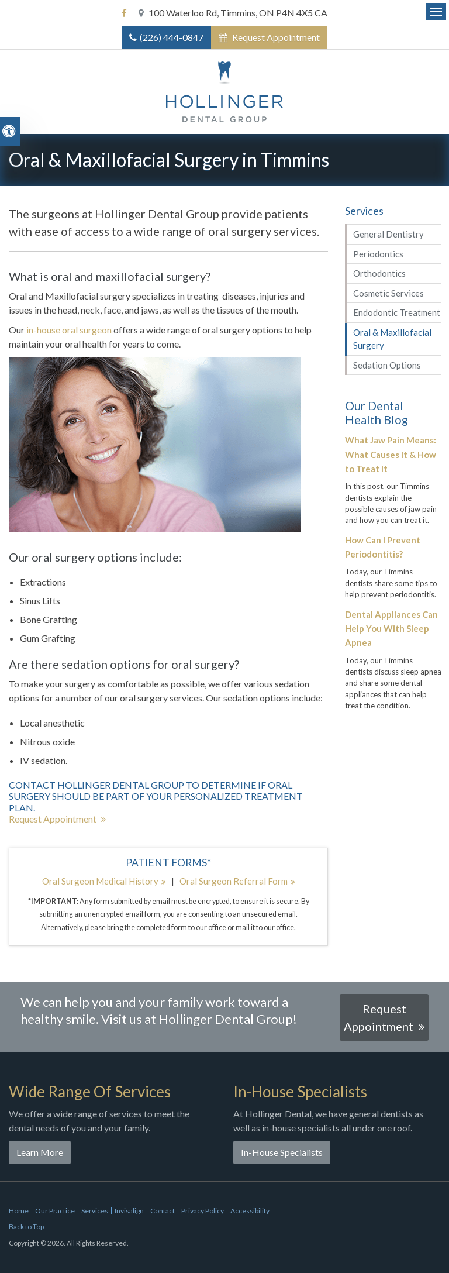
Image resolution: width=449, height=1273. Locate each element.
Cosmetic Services (388, 293)
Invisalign (129, 1210)
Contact (162, 1210)
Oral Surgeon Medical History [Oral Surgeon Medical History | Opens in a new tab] (100, 881)
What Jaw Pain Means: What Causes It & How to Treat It (390, 454)
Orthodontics (379, 273)
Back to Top (26, 1226)
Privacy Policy (202, 1210)
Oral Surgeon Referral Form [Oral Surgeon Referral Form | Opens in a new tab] (233, 881)
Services (94, 1210)
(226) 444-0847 (171, 37)
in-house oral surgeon (69, 329)
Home (19, 1210)
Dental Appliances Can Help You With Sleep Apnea (391, 628)
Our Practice (55, 1210)
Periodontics (378, 254)
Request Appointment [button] (275, 37)
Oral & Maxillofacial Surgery (392, 339)
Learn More (39, 1152)
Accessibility (250, 1210)
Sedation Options (387, 365)
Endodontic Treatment (396, 312)
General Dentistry (388, 234)
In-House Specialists (282, 1152)
